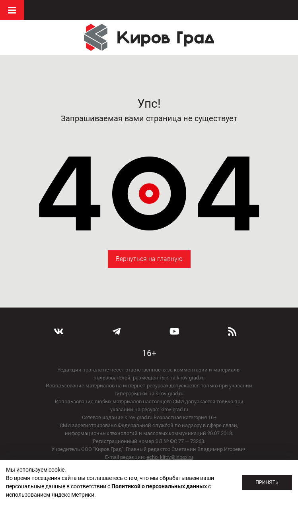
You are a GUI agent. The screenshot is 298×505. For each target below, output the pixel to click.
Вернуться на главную (149, 259)
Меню (12, 10)
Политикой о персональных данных (159, 486)
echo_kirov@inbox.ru (169, 457)
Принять (267, 482)
